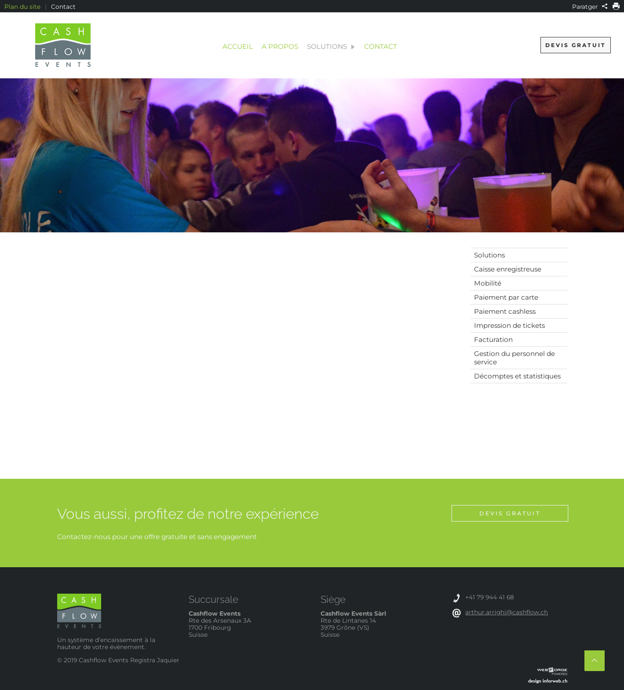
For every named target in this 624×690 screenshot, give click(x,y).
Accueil (238, 46)
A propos (280, 46)
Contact (63, 6)
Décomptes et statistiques (517, 376)
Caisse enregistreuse (507, 269)
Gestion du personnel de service (514, 357)
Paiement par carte (506, 297)
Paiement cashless (505, 311)
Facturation (493, 339)
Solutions (331, 46)
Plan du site (22, 6)
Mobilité (487, 283)
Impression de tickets (509, 325)
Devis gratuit (575, 45)
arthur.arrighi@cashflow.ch (506, 612)
